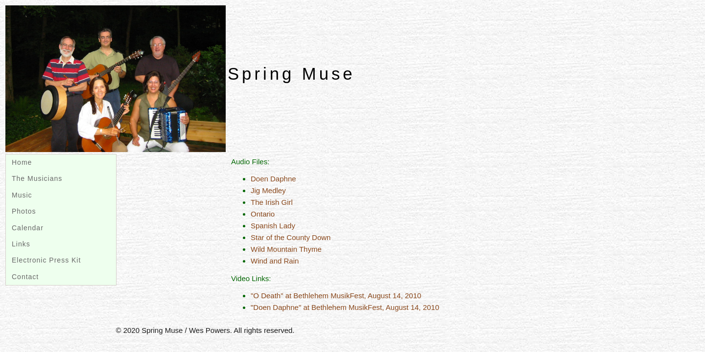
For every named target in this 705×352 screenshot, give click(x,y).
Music (22, 195)
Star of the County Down (290, 237)
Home (22, 162)
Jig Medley (268, 190)
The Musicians (37, 178)
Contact (25, 277)
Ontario (263, 214)
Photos (24, 211)
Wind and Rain (275, 261)
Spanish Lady (273, 225)
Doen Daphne (273, 179)
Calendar (28, 228)
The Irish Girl (272, 202)
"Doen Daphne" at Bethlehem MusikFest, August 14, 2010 (345, 307)
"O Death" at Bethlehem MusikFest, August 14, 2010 (336, 295)
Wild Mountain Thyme (286, 249)
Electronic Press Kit (46, 260)
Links (21, 244)
